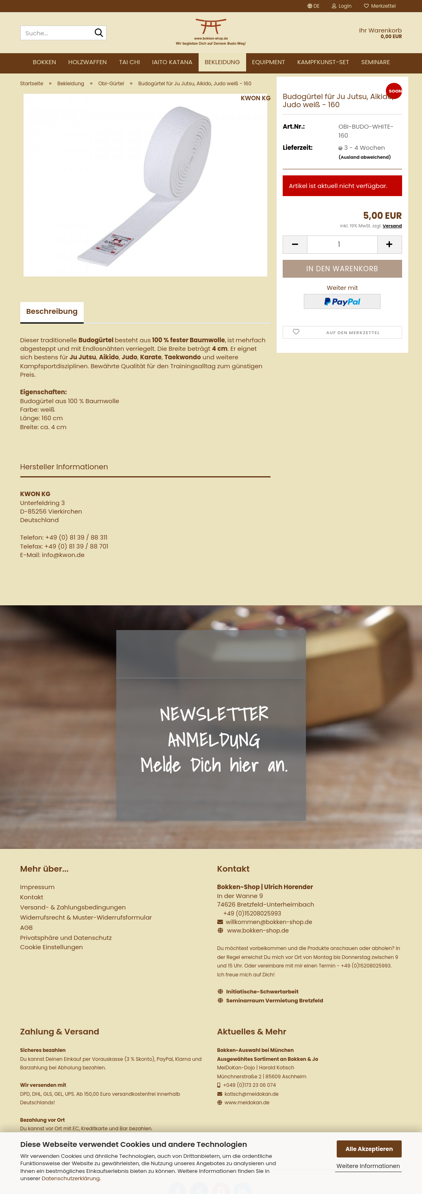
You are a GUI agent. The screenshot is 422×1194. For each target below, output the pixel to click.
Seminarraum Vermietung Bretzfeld (274, 1007)
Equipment (268, 62)
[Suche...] (98, 33)
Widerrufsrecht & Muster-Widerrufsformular (86, 924)
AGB (26, 934)
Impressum (37, 893)
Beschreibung (52, 317)
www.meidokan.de (246, 1108)
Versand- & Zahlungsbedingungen (73, 913)
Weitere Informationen (368, 1166)
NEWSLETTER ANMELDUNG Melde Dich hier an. (214, 746)
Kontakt (31, 903)
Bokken (44, 62)
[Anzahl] (342, 251)
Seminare (375, 62)
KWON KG (256, 104)
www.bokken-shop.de (257, 937)
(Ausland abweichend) (364, 163)
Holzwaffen (87, 62)
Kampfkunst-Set (323, 62)
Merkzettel (380, 5)
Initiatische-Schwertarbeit (262, 998)
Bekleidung (222, 62)
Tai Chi (129, 62)
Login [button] (342, 5)
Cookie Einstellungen (51, 953)
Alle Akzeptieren (369, 1149)
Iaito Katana (172, 62)
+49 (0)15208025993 (252, 919)
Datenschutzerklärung (71, 1178)
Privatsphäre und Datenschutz (66, 944)
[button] (313, 6)
